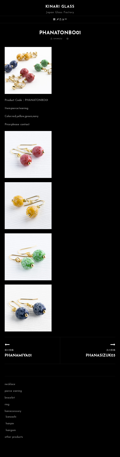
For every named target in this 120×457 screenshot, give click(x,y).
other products (14, 437)
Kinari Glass (59, 7)
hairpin (10, 423)
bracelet (10, 397)
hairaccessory (13, 411)
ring (7, 404)
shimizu (57, 39)
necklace (10, 384)
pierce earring (13, 391)
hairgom (11, 430)
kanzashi (11, 416)
